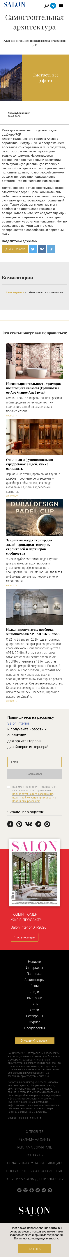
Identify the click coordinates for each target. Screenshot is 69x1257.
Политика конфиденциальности (34, 1179)
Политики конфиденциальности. (36, 1238)
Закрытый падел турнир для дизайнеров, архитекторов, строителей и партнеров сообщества (29, 546)
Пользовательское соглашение (34, 1171)
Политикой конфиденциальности (33, 797)
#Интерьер (12, 496)
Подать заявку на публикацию (34, 1163)
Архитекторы (34, 980)
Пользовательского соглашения (32, 793)
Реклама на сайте (34, 1139)
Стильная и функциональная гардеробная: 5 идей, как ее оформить (29, 464)
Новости (34, 962)
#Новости (11, 416)
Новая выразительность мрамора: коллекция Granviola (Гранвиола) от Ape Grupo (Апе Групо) (33, 387)
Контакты (34, 1155)
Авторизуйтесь (15, 292)
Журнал (34, 1022)
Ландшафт (34, 974)
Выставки (34, 998)
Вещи (35, 986)
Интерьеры (34, 968)
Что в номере (24, 937)
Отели (34, 1010)
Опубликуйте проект (35, 1040)
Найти (47, 6)
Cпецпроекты (34, 1028)
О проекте (34, 1131)
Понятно (34, 1249)
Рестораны (34, 1016)
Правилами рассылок (26, 801)
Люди (34, 992)
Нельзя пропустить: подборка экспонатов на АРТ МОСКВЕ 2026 (32, 631)
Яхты (34, 1004)
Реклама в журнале (34, 1147)
